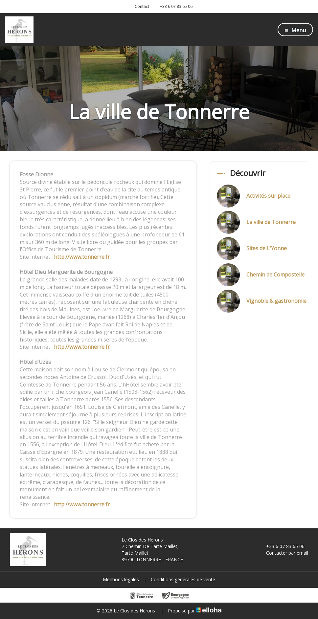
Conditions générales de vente (183, 579)
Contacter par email (283, 553)
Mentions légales (121, 579)
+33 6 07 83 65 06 (282, 546)
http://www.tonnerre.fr (82, 256)
